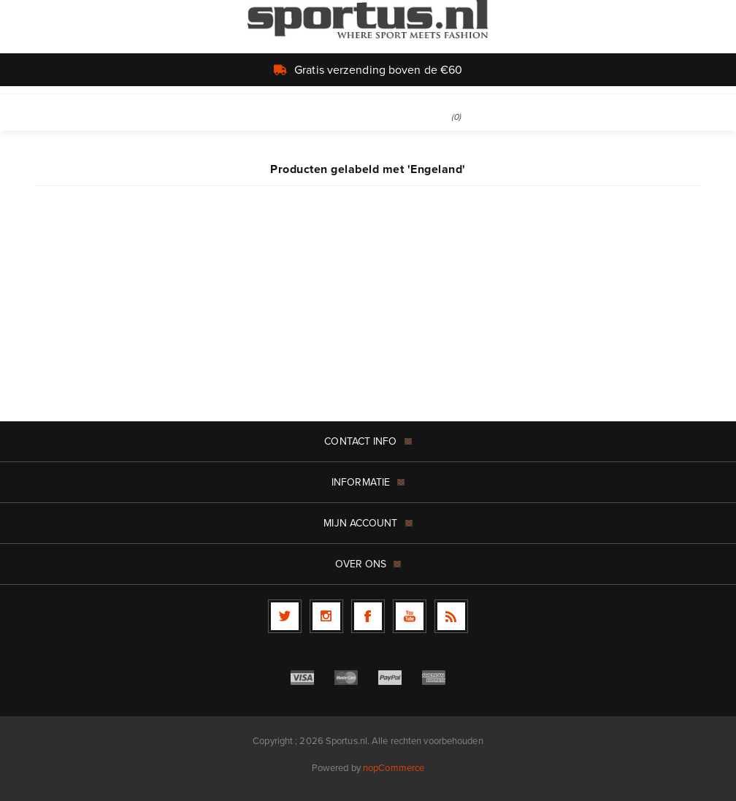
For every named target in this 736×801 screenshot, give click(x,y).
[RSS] (451, 616)
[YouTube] (409, 616)
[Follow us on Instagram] (326, 616)
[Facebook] (368, 616)
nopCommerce (393, 768)
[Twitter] (285, 616)
